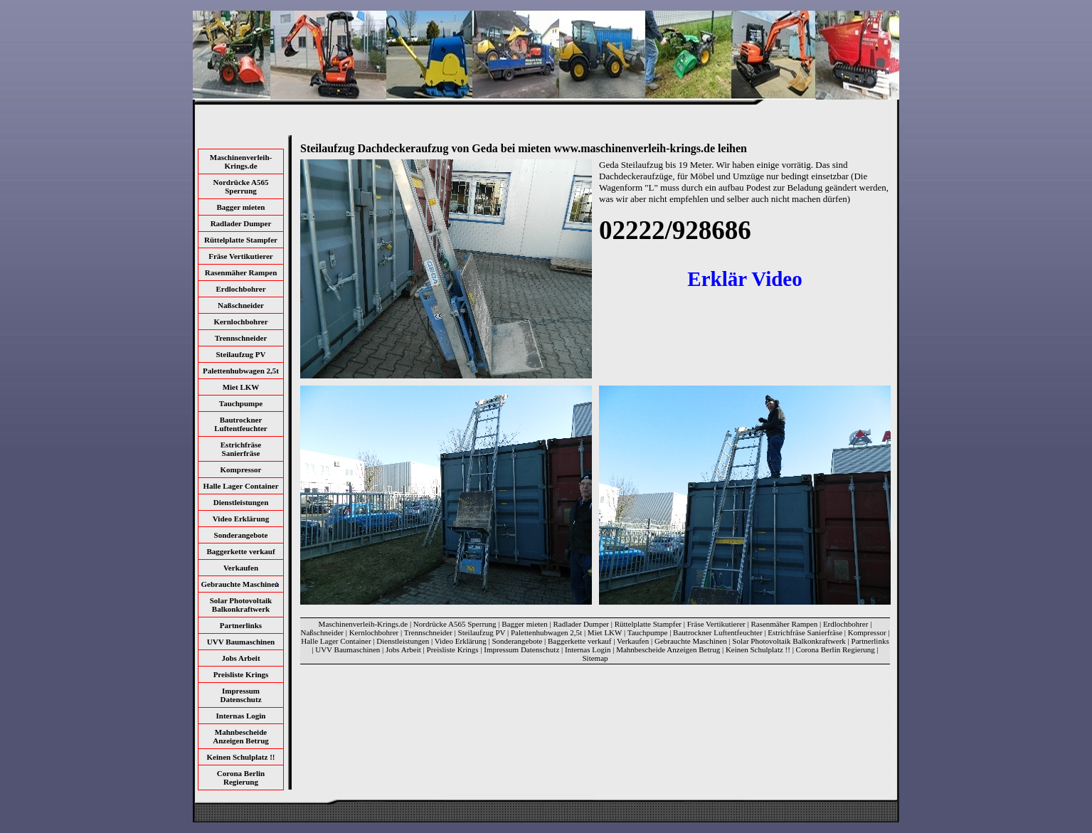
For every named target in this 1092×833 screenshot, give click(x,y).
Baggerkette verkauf (240, 551)
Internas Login (241, 715)
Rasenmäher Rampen (241, 272)
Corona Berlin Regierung (241, 777)
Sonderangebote (241, 535)
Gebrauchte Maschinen (690, 641)
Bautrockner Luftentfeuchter (240, 424)
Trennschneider (241, 338)
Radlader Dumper (241, 223)
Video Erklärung (241, 518)
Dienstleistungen (241, 502)
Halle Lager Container (240, 486)
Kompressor (241, 469)
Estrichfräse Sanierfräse (241, 448)
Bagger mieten (241, 207)
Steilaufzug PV (241, 354)
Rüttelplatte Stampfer (240, 239)
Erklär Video (744, 278)
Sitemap (595, 658)
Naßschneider (241, 305)
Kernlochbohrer (240, 321)
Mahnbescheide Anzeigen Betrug (241, 736)
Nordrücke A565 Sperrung (241, 186)
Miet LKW (241, 387)
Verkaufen (240, 567)
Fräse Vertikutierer (240, 256)
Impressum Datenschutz (240, 695)
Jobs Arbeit (240, 658)
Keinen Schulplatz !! (241, 757)
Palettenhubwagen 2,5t (241, 370)
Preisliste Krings (241, 674)
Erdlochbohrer (240, 289)
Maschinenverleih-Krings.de (241, 161)
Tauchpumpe (241, 403)
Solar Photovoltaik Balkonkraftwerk (241, 604)
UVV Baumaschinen (241, 641)
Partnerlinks (241, 625)
